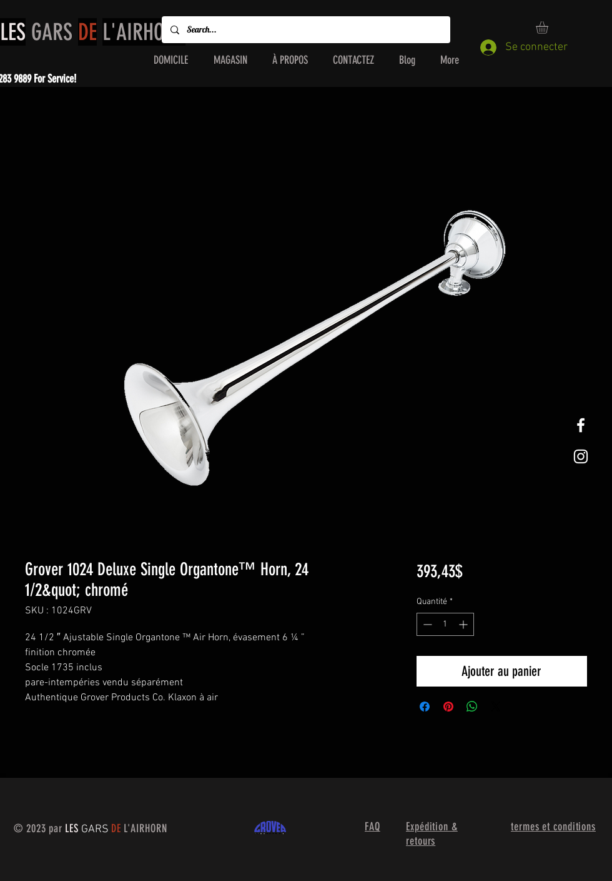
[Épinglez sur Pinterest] (448, 706)
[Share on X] (495, 706)
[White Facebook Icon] (580, 425)
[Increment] (464, 624)
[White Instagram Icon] (580, 456)
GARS (92, 32)
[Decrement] (426, 624)
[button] (549, 27)
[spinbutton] (445, 624)
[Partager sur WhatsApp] (472, 706)
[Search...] (305, 29)
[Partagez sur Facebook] (424, 706)
